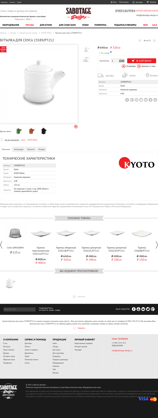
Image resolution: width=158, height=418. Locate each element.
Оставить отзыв (9, 356)
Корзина (153, 2)
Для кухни (46, 24)
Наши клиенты (8, 350)
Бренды (55, 373)
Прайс (19, 2)
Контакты (4, 2)
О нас (5, 343)
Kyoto (23, 140)
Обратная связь (9, 359)
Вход (114, 2)
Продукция (59, 339)
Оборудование (10, 24)
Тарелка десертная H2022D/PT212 (116, 249)
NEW (145, 24)
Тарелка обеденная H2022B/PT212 (66, 249)
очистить (81, 296)
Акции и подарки (31, 350)
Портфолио (7, 363)
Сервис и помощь (35, 339)
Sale (154, 24)
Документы (29, 353)
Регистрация (124, 2)
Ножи (85, 24)
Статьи (27, 363)
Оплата (12, 2)
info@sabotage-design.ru (147, 15)
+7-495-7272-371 (119, 343)
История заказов (81, 346)
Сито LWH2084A (15, 247)
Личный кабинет (85, 339)
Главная (3, 33)
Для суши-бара (67, 24)
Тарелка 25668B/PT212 (142, 249)
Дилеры (6, 353)
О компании (10, 339)
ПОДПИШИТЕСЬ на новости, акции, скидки (49, 309)
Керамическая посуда (28, 33)
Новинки (56, 366)
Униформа (100, 24)
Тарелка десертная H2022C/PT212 (91, 249)
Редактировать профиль (84, 343)
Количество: (104, 61)
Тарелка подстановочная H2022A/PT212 (40, 250)
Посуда (30, 24)
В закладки (131, 66)
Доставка (28, 343)
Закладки (139, 2)
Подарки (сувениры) (60, 359)
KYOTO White (46, 33)
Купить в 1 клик (148, 66)
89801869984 (125, 11)
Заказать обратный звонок (147, 10)
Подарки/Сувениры (125, 24)
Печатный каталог (31, 359)
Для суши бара (58, 353)
